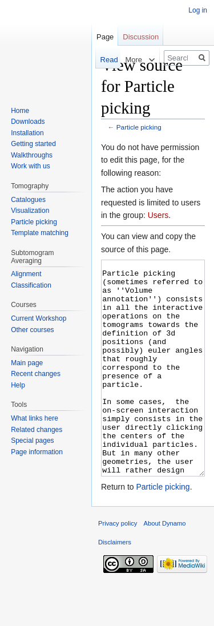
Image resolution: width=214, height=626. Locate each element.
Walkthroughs (32, 155)
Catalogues (28, 200)
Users (158, 215)
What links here (34, 418)
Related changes (36, 430)
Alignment (26, 274)
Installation (27, 133)
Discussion (141, 37)
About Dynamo (165, 566)
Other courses (32, 330)
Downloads (28, 122)
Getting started (33, 144)
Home (20, 111)
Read (99, 59)
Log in (197, 10)
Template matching (39, 233)
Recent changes (35, 374)
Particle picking (138, 127)
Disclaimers (114, 584)
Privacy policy (117, 566)
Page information (37, 452)
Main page (27, 363)
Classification (31, 285)
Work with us (30, 166)
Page (105, 37)
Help (18, 385)
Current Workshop (38, 318)
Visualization (30, 211)
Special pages (32, 441)
